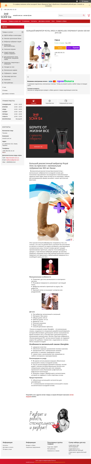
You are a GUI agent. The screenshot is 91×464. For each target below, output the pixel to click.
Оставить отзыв (7, 449)
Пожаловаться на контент (41, 462)
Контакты (34, 21)
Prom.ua (53, 460)
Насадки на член (9, 67)
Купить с (73, 48)
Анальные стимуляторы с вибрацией (12, 63)
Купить (60, 48)
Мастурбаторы (8, 82)
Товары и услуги (13, 21)
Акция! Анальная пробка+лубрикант (9, 53)
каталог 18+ (38, 146)
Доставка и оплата (44, 21)
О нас (4, 87)
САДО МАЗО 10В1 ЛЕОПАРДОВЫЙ (74, 446)
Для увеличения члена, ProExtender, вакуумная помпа (11, 58)
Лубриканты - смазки (10, 73)
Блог (53, 21)
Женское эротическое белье (12, 38)
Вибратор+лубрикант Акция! (12, 41)
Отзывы (4, 90)
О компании (25, 21)
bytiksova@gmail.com (12, 160)
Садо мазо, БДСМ (52, 447)
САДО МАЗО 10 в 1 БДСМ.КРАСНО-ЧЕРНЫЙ (76, 449)
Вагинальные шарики (10, 70)
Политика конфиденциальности (57, 462)
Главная (4, 21)
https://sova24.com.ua (12, 157)
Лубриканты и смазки (53, 451)
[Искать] (84, 15)
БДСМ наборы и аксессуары (12, 35)
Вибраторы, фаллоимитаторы (9, 45)
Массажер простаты (10, 76)
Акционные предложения (33, 447)
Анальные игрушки (10, 49)
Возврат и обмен (61, 21)
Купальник (7, 79)
